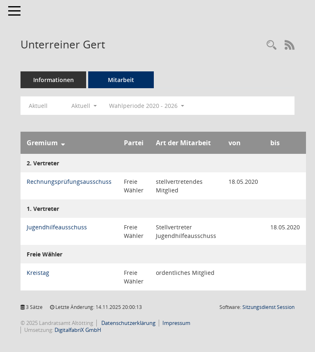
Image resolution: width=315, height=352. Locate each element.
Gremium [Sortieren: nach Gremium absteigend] (42, 142)
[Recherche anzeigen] (271, 45)
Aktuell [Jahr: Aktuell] (38, 106)
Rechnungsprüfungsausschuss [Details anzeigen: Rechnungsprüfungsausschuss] (69, 181)
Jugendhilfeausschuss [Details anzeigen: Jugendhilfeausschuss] (57, 227)
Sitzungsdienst (268, 307)
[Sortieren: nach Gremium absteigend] (63, 142)
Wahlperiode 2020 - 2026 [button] (146, 106)
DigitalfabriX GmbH (78, 330)
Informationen (53, 80)
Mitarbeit (121, 80)
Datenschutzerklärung (127, 323)
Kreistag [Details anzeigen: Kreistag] (38, 273)
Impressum (176, 323)
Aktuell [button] (84, 106)
